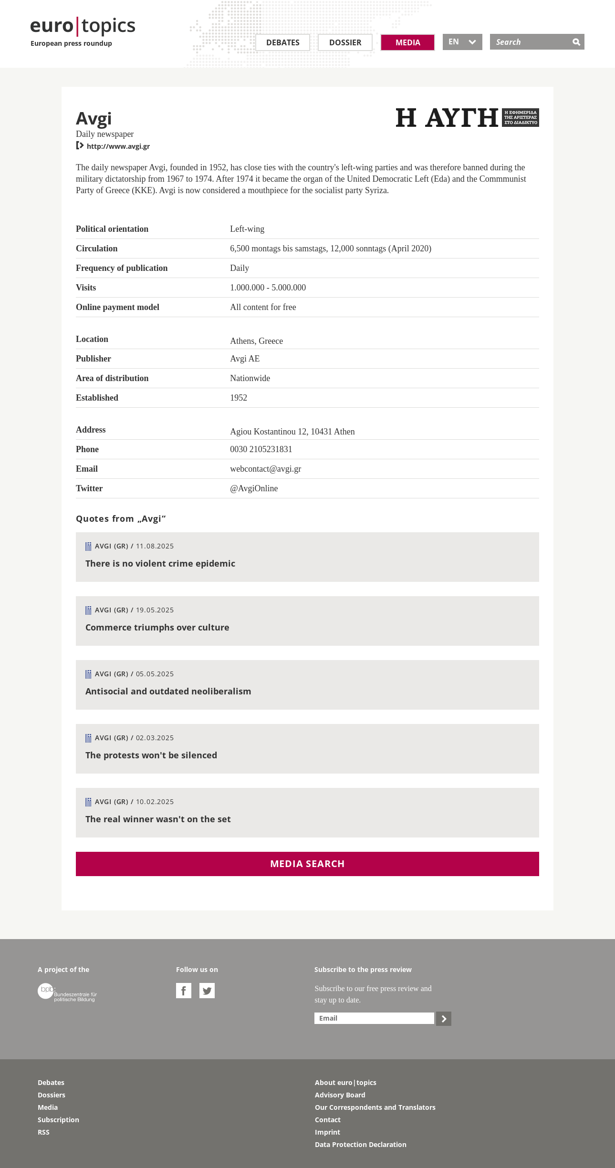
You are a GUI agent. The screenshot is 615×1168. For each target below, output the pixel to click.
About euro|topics (345, 1082)
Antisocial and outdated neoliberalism (168, 691)
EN (462, 41)
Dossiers (51, 1094)
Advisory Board (340, 1094)
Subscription (58, 1119)
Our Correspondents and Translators (375, 1107)
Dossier (345, 42)
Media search (307, 863)
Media (408, 42)
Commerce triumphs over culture (157, 627)
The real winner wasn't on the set (158, 819)
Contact (328, 1119)
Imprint (327, 1132)
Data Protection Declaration (361, 1144)
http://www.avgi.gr (113, 146)
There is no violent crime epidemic (160, 563)
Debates (283, 42)
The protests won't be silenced (151, 755)
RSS (44, 1132)
